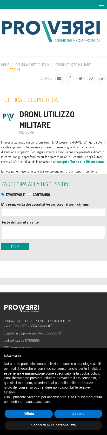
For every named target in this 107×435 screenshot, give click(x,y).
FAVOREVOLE (15, 195)
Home (5, 64)
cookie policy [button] (89, 373)
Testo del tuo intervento (20, 222)
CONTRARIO (41, 195)
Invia (15, 246)
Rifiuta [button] (28, 414)
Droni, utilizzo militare (73, 64)
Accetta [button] (78, 414)
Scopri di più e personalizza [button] (53, 425)
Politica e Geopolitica (32, 64)
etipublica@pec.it (21, 348)
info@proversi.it (25, 333)
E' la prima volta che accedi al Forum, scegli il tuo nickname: (45, 204)
